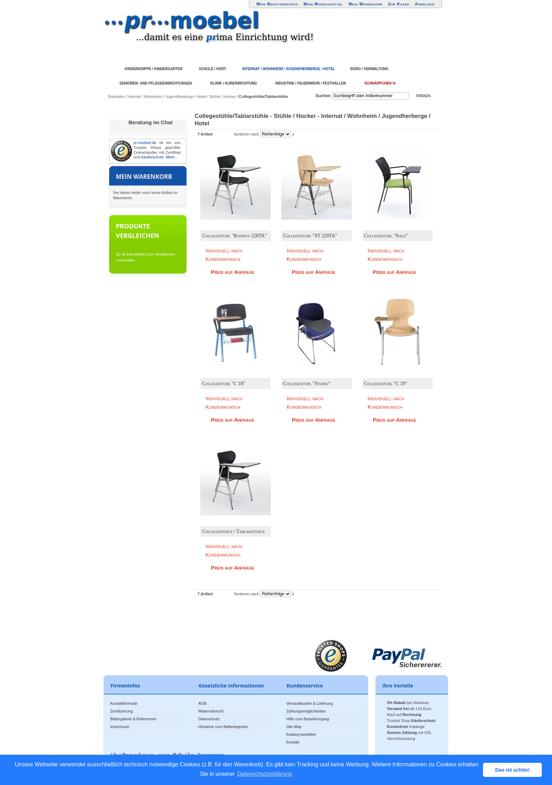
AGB (202, 703)
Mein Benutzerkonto (277, 4)
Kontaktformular (124, 703)
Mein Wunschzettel (323, 4)
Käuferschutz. (152, 157)
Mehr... (172, 157)
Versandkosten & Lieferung (309, 703)
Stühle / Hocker (222, 96)
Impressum (119, 726)
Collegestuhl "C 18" (223, 383)
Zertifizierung (121, 711)
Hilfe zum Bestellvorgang (307, 719)
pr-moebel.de (144, 142)
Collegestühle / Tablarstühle (233, 531)
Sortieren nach (246, 134)
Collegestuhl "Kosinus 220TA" (234, 235)
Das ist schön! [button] (512, 770)
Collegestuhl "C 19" (385, 383)
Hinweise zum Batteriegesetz (223, 726)
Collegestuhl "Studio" (306, 383)
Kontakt (292, 742)
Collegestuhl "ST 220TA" (310, 235)
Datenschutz (209, 719)
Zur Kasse (398, 4)
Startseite (116, 96)
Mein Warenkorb (365, 4)
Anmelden (425, 4)
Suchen (323, 95)
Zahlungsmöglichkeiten (306, 711)
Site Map (293, 726)
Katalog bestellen (301, 734)
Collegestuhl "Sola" (386, 235)
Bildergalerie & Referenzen (133, 719)
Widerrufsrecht (211, 711)
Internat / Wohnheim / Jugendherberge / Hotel (166, 96)
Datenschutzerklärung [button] (264, 774)
